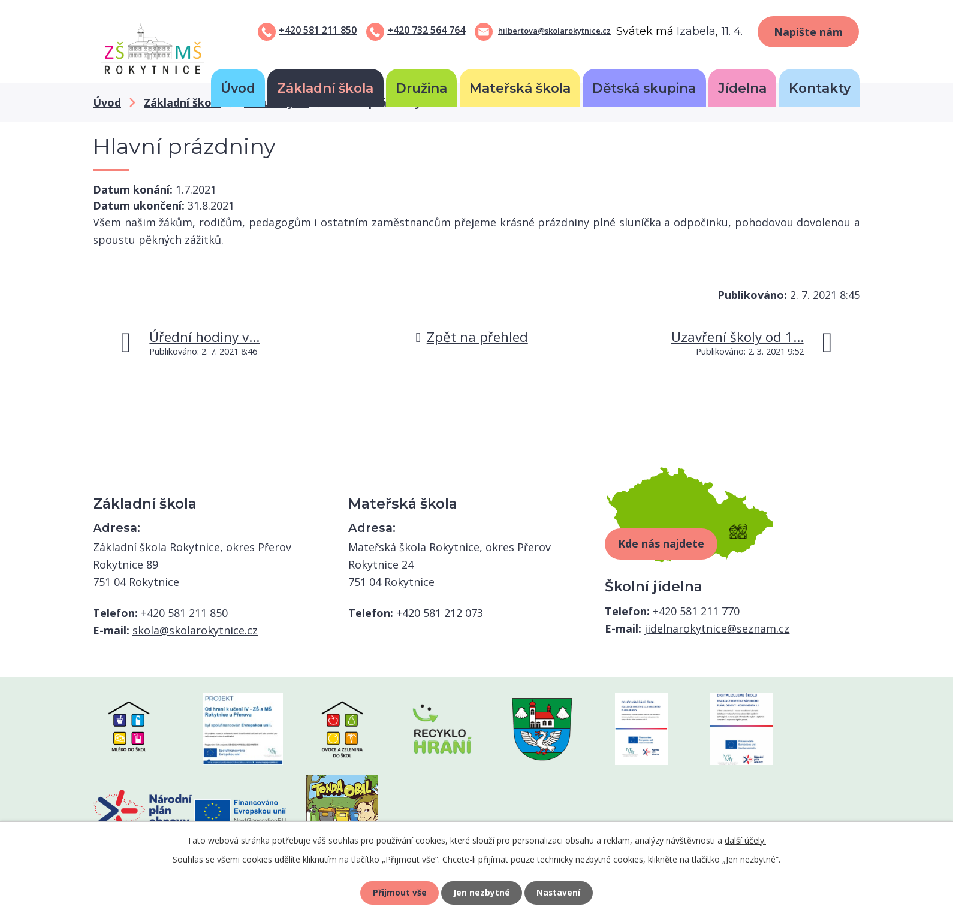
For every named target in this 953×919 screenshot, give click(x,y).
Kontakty (820, 88)
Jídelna (742, 88)
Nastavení (560, 892)
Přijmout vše (399, 892)
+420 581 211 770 (696, 611)
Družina (421, 88)
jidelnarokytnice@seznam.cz (716, 628)
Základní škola (325, 88)
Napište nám (808, 32)
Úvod (238, 88)
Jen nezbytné (481, 892)
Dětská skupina (644, 88)
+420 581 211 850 (318, 30)
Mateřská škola (520, 88)
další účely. (745, 839)
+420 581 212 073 (439, 613)
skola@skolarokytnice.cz (195, 630)
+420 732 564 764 (426, 30)
